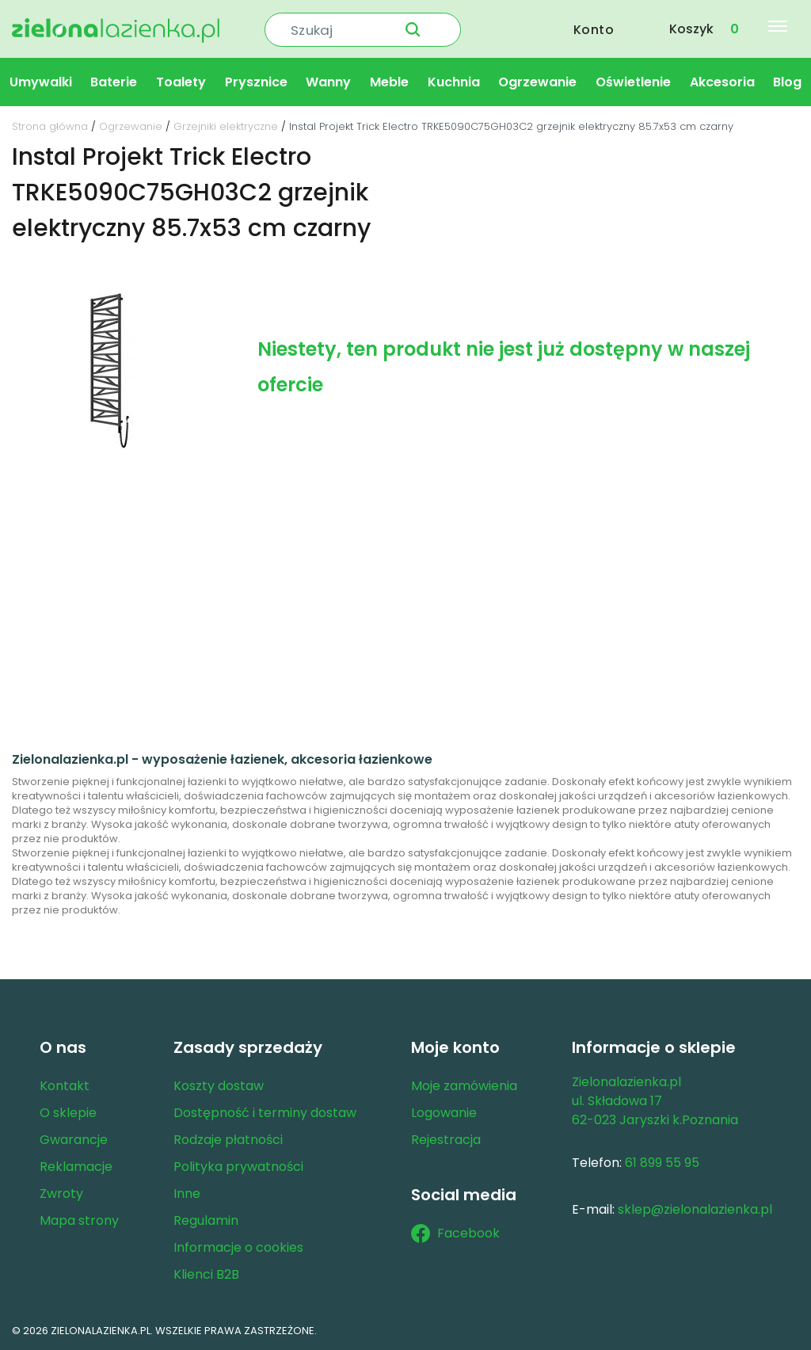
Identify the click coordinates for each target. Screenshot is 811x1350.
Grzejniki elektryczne (225, 126)
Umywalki (41, 82)
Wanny (328, 82)
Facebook (455, 1233)
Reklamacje (76, 1166)
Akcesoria (722, 82)
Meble (389, 82)
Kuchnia (454, 82)
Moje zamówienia (464, 1086)
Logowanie (444, 1113)
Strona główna (50, 126)
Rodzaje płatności (228, 1140)
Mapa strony (79, 1220)
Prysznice (256, 82)
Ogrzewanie (537, 82)
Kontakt (64, 1086)
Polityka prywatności (238, 1166)
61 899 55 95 (662, 1163)
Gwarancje (74, 1140)
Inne (186, 1193)
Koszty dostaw (218, 1086)
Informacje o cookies (238, 1247)
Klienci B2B (206, 1274)
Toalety (181, 82)
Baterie (113, 82)
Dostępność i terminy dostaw (264, 1113)
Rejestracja (446, 1140)
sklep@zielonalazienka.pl (695, 1209)
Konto (594, 29)
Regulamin (205, 1220)
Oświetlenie (633, 82)
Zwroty (61, 1193)
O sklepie (68, 1113)
